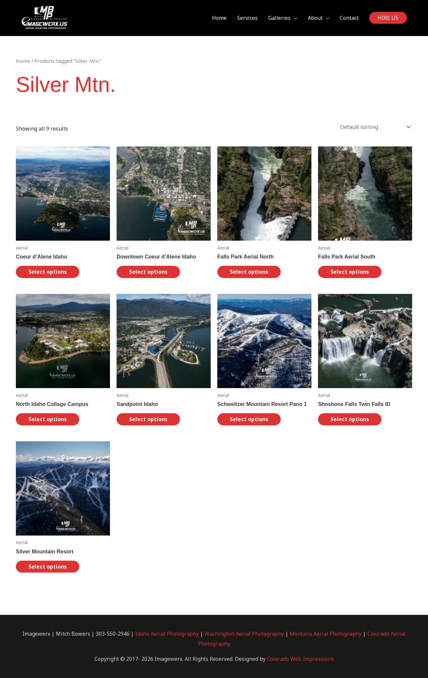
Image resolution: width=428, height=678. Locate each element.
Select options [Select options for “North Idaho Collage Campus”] (47, 419)
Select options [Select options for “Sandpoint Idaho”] (148, 419)
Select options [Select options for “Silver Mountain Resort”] (47, 566)
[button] (388, 18)
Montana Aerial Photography (326, 633)
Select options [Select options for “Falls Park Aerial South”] (350, 271)
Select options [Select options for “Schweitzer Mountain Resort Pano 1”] (249, 419)
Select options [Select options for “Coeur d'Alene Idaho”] (47, 271)
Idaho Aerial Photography (167, 633)
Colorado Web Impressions (300, 658)
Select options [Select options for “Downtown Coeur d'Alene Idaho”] (148, 271)
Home (23, 61)
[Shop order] (374, 127)
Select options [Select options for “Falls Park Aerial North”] (249, 271)
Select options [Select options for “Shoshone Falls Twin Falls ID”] (350, 419)
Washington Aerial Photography (244, 633)
